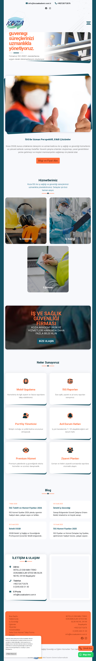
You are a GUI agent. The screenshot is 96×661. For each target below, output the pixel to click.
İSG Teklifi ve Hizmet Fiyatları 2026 (25, 508)
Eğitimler (12, 624)
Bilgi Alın (85, 654)
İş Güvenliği (13, 622)
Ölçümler (12, 627)
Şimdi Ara (85, 648)
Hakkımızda (13, 619)
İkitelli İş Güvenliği (61, 508)
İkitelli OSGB (15, 529)
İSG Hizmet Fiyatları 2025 (65, 529)
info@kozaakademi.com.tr (39, 3)
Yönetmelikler (14, 630)
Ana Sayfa (13, 616)
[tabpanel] (48, 46)
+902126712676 (63, 3)
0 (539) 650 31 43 (21, 587)
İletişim (12, 635)
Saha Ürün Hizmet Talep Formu (21, 632)
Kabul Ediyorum (11, 653)
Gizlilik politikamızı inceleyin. (18, 647)
